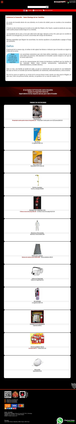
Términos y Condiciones (12, 399)
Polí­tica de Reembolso (11, 402)
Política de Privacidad (11, 400)
